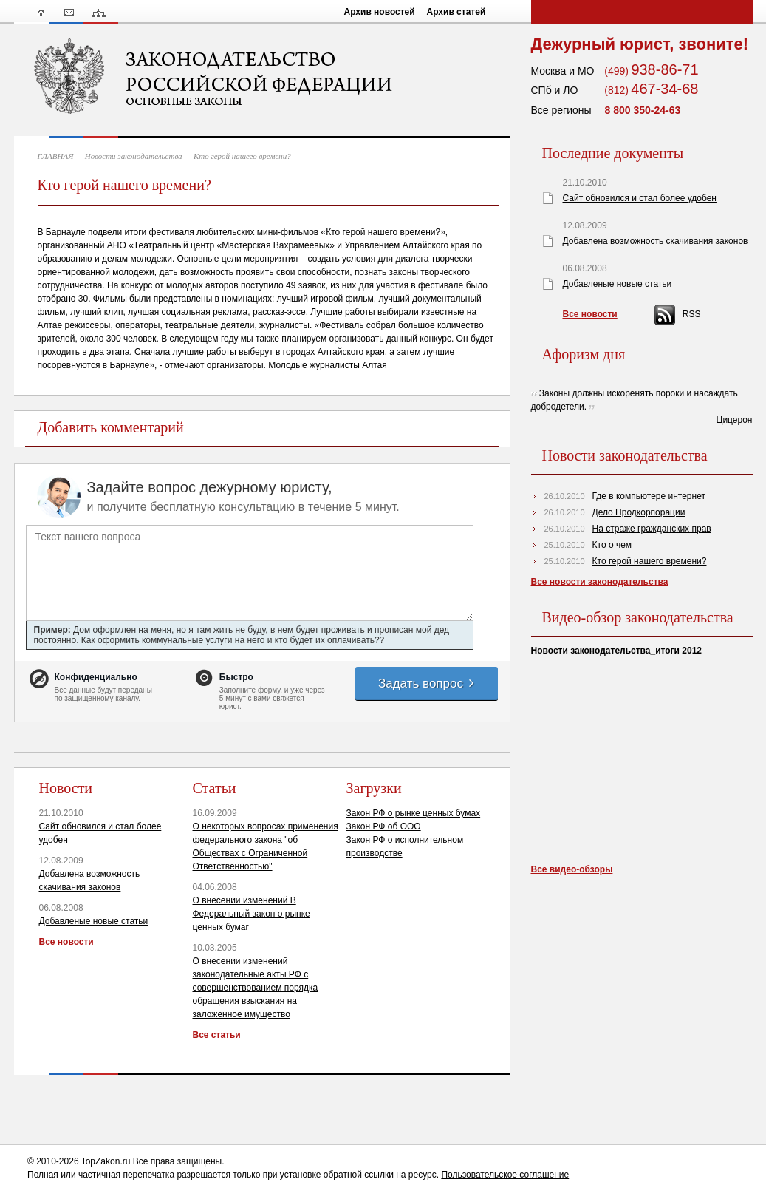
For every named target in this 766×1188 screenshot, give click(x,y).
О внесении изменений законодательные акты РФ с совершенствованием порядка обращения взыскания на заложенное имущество (255, 987)
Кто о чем (612, 545)
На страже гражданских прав (651, 528)
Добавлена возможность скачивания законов (655, 241)
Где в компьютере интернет (648, 496)
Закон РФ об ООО (383, 826)
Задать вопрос (427, 683)
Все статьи (217, 1035)
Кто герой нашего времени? (649, 561)
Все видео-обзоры (572, 869)
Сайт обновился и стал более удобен (640, 198)
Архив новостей (379, 12)
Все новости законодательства (599, 582)
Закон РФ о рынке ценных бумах (413, 813)
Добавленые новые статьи (93, 921)
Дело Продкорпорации (638, 512)
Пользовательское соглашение (505, 1175)
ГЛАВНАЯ (56, 156)
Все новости (66, 942)
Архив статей (456, 12)
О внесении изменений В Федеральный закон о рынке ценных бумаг (251, 913)
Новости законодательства (133, 156)
